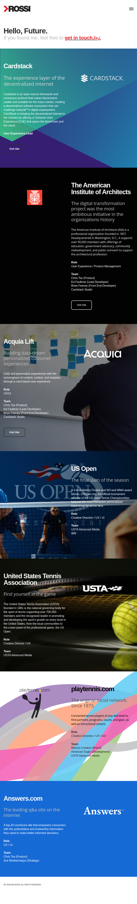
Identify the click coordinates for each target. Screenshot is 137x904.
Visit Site (14, 148)
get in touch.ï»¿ (83, 38)
